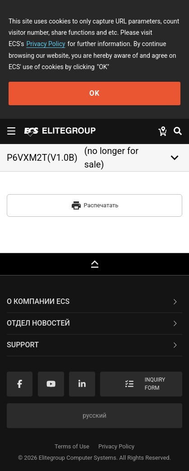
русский (94, 415)
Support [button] (93, 344)
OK (94, 93)
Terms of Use (72, 446)
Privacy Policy (45, 43)
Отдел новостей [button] (93, 323)
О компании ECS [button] (93, 301)
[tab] (94, 302)
